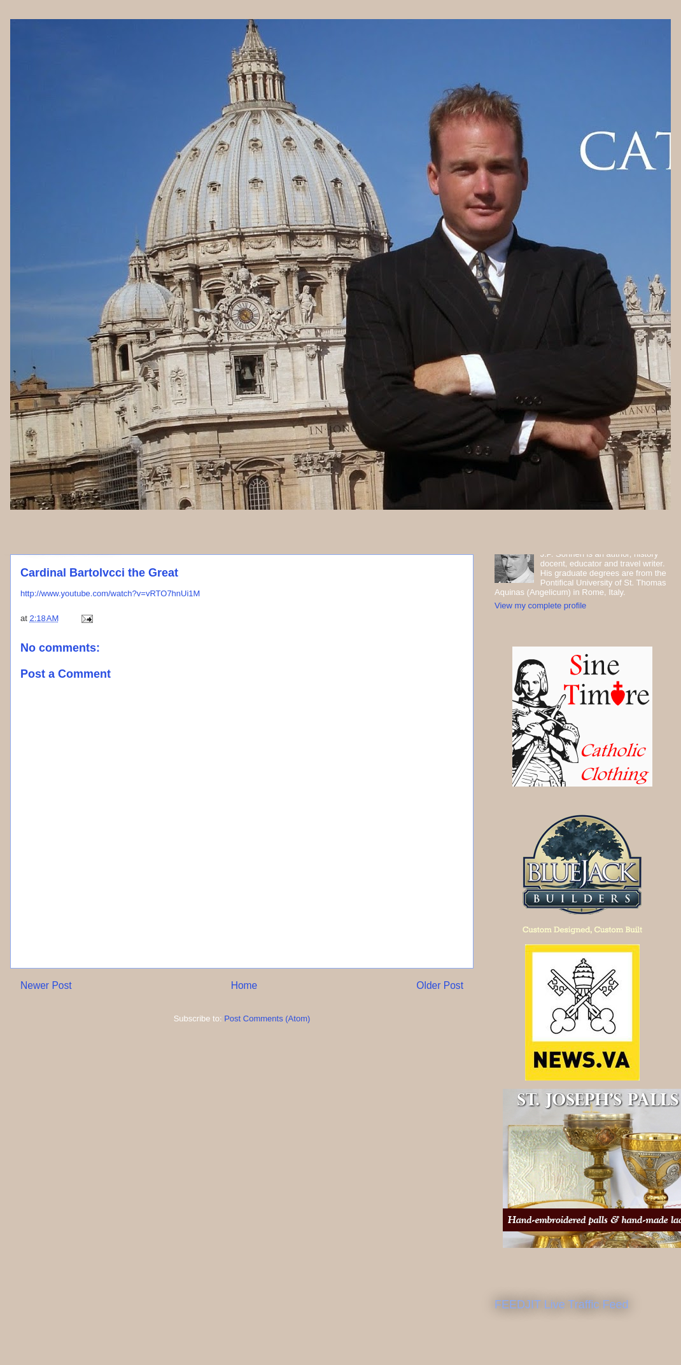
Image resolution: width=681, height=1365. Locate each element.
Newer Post (46, 985)
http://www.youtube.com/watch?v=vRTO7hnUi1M (110, 593)
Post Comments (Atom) (267, 1018)
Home (244, 985)
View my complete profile (540, 605)
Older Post (439, 985)
